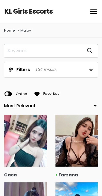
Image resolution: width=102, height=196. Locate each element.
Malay (25, 30)
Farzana (66, 175)
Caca (9, 175)
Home (9, 30)
